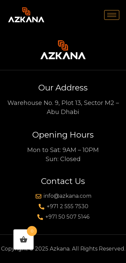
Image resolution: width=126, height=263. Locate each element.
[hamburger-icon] (111, 15)
